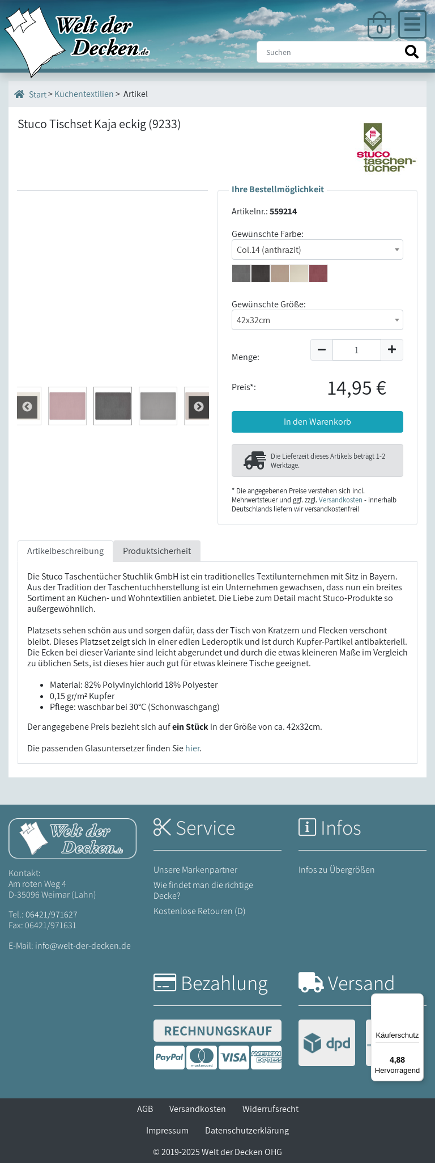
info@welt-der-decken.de (83, 945)
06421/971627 (51, 914)
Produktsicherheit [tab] (157, 551)
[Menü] (417, 1000)
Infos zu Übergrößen (336, 870)
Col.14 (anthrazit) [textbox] (269, 250)
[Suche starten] (412, 52)
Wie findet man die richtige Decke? (203, 890)
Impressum (167, 1130)
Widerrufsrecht (270, 1109)
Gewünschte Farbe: (268, 234)
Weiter (27, 407)
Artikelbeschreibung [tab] (65, 551)
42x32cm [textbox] (253, 320)
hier (192, 748)
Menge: (245, 357)
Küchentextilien (84, 93)
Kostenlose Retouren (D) (199, 911)
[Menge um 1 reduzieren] (321, 350)
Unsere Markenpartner (195, 870)
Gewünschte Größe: (269, 304)
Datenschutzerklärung (247, 1130)
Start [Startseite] (30, 94)
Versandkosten (340, 500)
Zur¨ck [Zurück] (199, 407)
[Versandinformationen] (360, 1044)
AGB (145, 1109)
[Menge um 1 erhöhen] (392, 350)
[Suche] (342, 52)
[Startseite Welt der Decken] (72, 837)
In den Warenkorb (317, 422)
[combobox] (317, 249)
